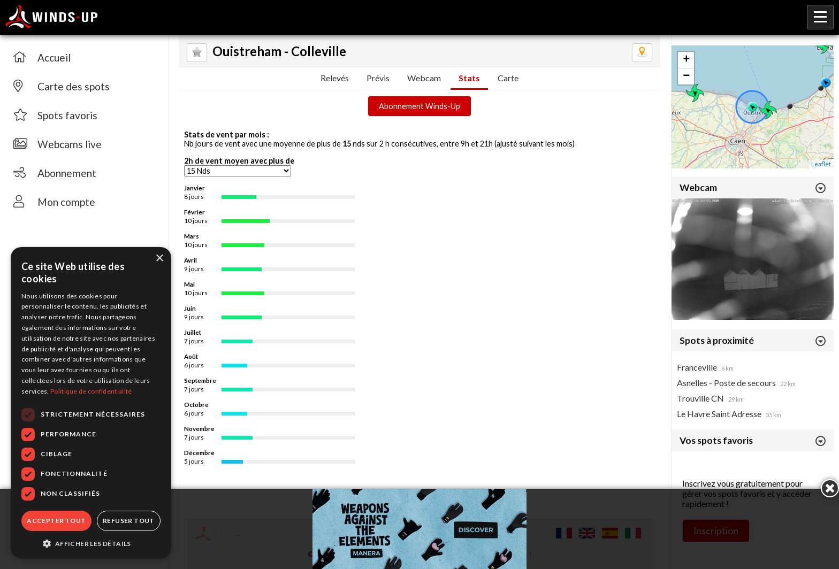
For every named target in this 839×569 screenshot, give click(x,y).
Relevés (335, 78)
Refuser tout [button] (129, 521)
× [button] (159, 259)
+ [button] (686, 60)
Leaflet (821, 163)
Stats (469, 78)
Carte (508, 78)
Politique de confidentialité (91, 391)
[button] (91, 543)
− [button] (686, 76)
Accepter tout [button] (56, 521)
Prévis (378, 78)
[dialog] (91, 402)
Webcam (424, 78)
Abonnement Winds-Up (419, 106)
